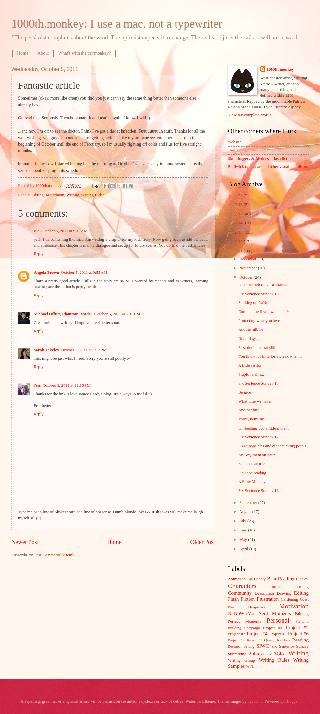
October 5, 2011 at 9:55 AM (84, 272)
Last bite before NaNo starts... (263, 285)
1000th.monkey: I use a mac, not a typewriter (116, 23)
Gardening (289, 599)
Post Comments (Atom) (54, 555)
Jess (37, 385)
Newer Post (24, 542)
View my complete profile (250, 115)
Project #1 (273, 628)
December (248, 259)
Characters (242, 585)
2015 (239, 214)
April (244, 549)
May (243, 539)
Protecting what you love (259, 320)
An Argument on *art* (257, 455)
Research (234, 646)
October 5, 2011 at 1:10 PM (117, 314)
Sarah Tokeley (46, 350)
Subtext (256, 653)
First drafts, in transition (258, 347)
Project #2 (297, 627)
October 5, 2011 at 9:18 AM (64, 231)
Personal (277, 620)
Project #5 (278, 634)
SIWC (262, 646)
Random (283, 640)
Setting (249, 646)
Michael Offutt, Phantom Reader (63, 314)
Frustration (268, 599)
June (243, 530)
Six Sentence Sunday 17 (258, 437)
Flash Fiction (241, 599)
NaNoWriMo (241, 613)
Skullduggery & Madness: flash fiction (260, 158)
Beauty (260, 579)
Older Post (202, 542)
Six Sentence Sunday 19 (258, 294)
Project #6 (298, 633)
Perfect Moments (244, 621)
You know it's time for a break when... (270, 356)
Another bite (248, 410)
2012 (239, 242)
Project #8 (254, 640)
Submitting (237, 654)
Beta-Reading (280, 578)
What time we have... (255, 401)
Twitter (234, 150)
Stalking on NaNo (253, 302)
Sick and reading (252, 473)
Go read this (28, 118)
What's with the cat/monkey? (84, 53)
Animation (237, 579)
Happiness (256, 607)
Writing (72, 195)
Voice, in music (251, 419)
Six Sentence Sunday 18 (258, 383)
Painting (302, 613)
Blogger (292, 701)
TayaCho (255, 701)
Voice (280, 653)
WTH (250, 666)
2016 (239, 204)
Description (264, 593)
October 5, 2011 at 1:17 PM (84, 350)
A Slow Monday (251, 481)
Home (22, 53)
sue (36, 231)
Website (234, 142)
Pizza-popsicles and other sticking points (272, 446)
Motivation (55, 195)
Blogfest (302, 579)
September (248, 502)
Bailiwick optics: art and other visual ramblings (267, 166)
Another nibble (250, 329)
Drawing (284, 593)
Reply (39, 253)
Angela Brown (46, 272)
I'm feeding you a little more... (263, 428)
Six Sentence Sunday (290, 646)
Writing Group (241, 660)
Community (240, 593)
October (246, 277)
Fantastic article (251, 464)
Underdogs (247, 338)
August (245, 511)
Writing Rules (92, 195)
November (248, 268)
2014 (239, 223)
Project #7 (236, 640)
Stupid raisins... (251, 374)
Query (269, 640)
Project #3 (236, 634)
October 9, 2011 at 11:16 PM (67, 385)
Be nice (244, 392)
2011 (239, 251)
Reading (300, 639)
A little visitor (249, 365)
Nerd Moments (274, 613)
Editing (37, 195)
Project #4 (257, 633)
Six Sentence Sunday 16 (258, 490)
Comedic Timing (289, 587)
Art (249, 579)
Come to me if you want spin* (263, 311)
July (243, 521)
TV (269, 654)
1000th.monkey (280, 69)
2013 (239, 232)
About (43, 53)
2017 (239, 195)
